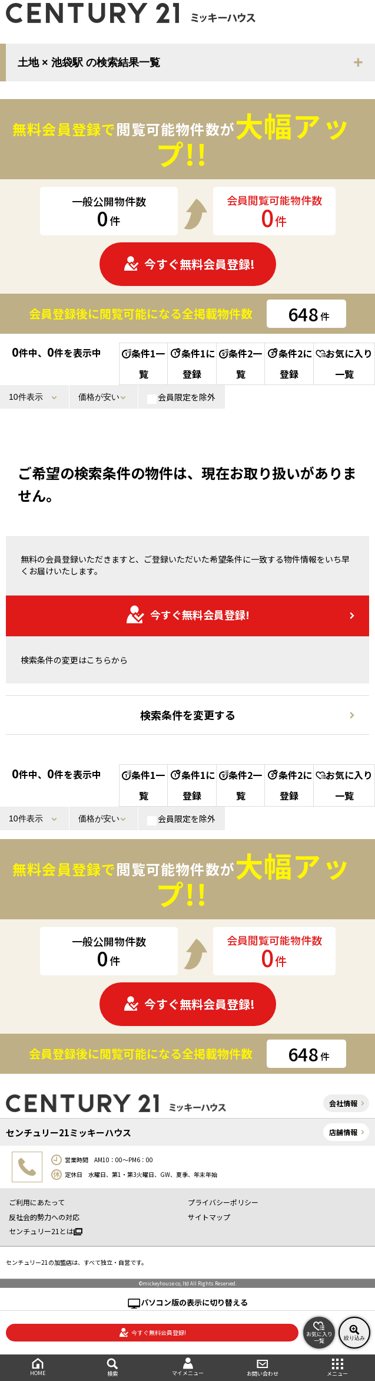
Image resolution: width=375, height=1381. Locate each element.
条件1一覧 (143, 363)
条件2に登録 (289, 363)
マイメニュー (187, 1367)
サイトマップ (209, 1217)
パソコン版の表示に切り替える (194, 1302)
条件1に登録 (192, 363)
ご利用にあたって (37, 1202)
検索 (112, 1367)
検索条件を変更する (187, 714)
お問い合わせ (262, 1367)
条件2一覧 (240, 363)
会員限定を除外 (181, 397)
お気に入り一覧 (344, 363)
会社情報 (343, 1103)
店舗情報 (343, 1132)
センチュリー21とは (45, 1231)
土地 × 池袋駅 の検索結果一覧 (89, 62)
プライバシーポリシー (223, 1202)
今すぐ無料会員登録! (189, 263)
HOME (37, 1367)
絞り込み (354, 1332)
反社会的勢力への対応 (44, 1217)
